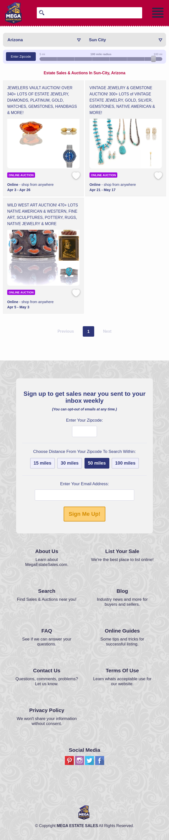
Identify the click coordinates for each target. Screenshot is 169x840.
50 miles (97, 463)
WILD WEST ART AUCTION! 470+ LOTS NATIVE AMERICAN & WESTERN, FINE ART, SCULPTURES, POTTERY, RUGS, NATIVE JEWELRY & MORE (42, 214)
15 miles (42, 463)
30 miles (70, 463)
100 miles (125, 463)
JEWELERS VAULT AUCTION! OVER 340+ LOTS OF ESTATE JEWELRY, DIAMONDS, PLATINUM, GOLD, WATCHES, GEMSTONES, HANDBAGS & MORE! (42, 100)
